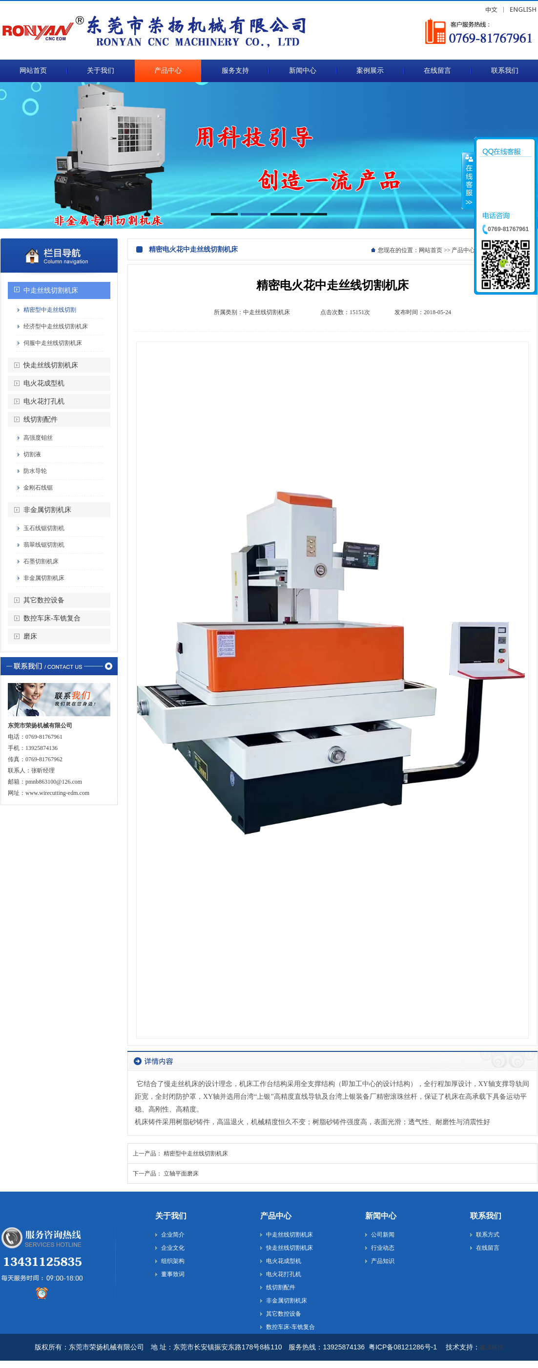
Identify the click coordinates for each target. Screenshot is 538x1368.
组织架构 (173, 1261)
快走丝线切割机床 (50, 365)
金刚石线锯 (38, 487)
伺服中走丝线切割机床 (52, 343)
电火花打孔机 (43, 401)
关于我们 (170, 1216)
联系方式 (487, 1234)
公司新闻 (382, 1234)
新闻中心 (380, 1216)
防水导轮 (35, 471)
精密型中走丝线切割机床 (196, 1153)
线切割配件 (40, 419)
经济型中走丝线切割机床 (55, 326)
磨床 (30, 636)
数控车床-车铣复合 (52, 618)
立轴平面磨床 (181, 1173)
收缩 (468, 180)
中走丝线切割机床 (50, 290)
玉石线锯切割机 (43, 528)
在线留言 (487, 1247)
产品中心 (275, 1216)
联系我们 (485, 1216)
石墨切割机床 (41, 561)
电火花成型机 (43, 383)
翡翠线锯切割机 (43, 544)
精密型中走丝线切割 (49, 309)
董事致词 (173, 1274)
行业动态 (382, 1247)
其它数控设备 (43, 600)
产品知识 (382, 1261)
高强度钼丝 (38, 437)
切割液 (32, 454)
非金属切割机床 (47, 509)
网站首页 (430, 250)
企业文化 (173, 1247)
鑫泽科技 (491, 1347)
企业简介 (173, 1234)
